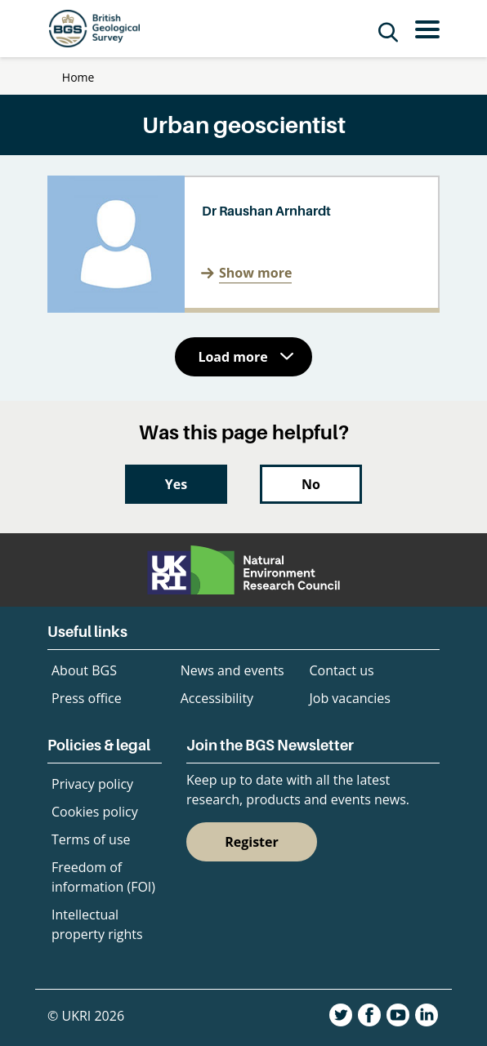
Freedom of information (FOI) (103, 877)
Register (252, 842)
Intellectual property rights (97, 924)
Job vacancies (350, 698)
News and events (232, 670)
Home (78, 77)
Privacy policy (92, 784)
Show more (255, 273)
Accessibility (217, 698)
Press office (86, 698)
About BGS (84, 670)
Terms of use (91, 839)
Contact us (342, 670)
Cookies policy (94, 812)
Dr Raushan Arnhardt (266, 211)
